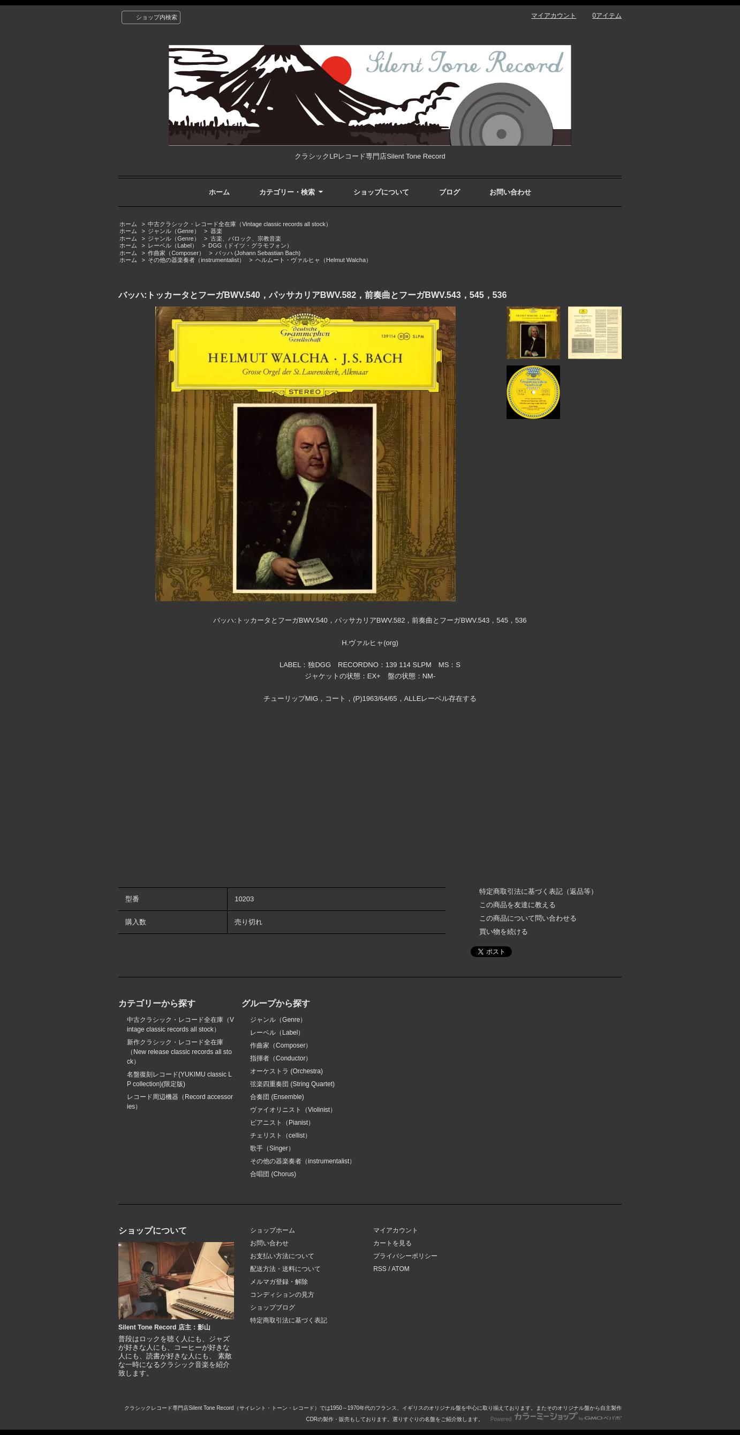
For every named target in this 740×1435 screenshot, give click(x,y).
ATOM (400, 1269)
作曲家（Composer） (176, 253)
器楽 (216, 231)
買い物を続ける (503, 932)
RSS (380, 1269)
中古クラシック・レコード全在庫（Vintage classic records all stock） (239, 224)
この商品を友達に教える (517, 905)
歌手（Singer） (272, 1148)
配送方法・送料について (285, 1269)
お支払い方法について (282, 1256)
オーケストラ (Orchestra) (286, 1071)
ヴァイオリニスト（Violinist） (293, 1109)
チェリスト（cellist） (280, 1135)
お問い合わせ (510, 192)
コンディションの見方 (282, 1294)
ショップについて (381, 192)
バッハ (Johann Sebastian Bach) (257, 253)
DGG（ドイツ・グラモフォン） (250, 245)
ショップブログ (272, 1307)
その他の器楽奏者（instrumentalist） (196, 260)
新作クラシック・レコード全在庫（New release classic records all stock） (179, 1051)
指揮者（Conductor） (281, 1058)
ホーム (219, 192)
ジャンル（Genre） (174, 231)
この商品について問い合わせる (528, 918)
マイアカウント (553, 15)
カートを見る (392, 1243)
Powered (556, 1419)
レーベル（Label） (173, 245)
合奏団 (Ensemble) (277, 1097)
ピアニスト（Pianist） (282, 1122)
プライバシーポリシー (405, 1256)
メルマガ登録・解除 (279, 1281)
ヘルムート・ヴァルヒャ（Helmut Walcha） (313, 260)
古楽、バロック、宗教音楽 (245, 238)
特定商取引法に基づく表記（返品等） (538, 891)
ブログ (449, 192)
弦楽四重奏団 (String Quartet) (292, 1084)
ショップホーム (272, 1230)
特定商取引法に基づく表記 (288, 1320)
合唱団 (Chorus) (273, 1174)
